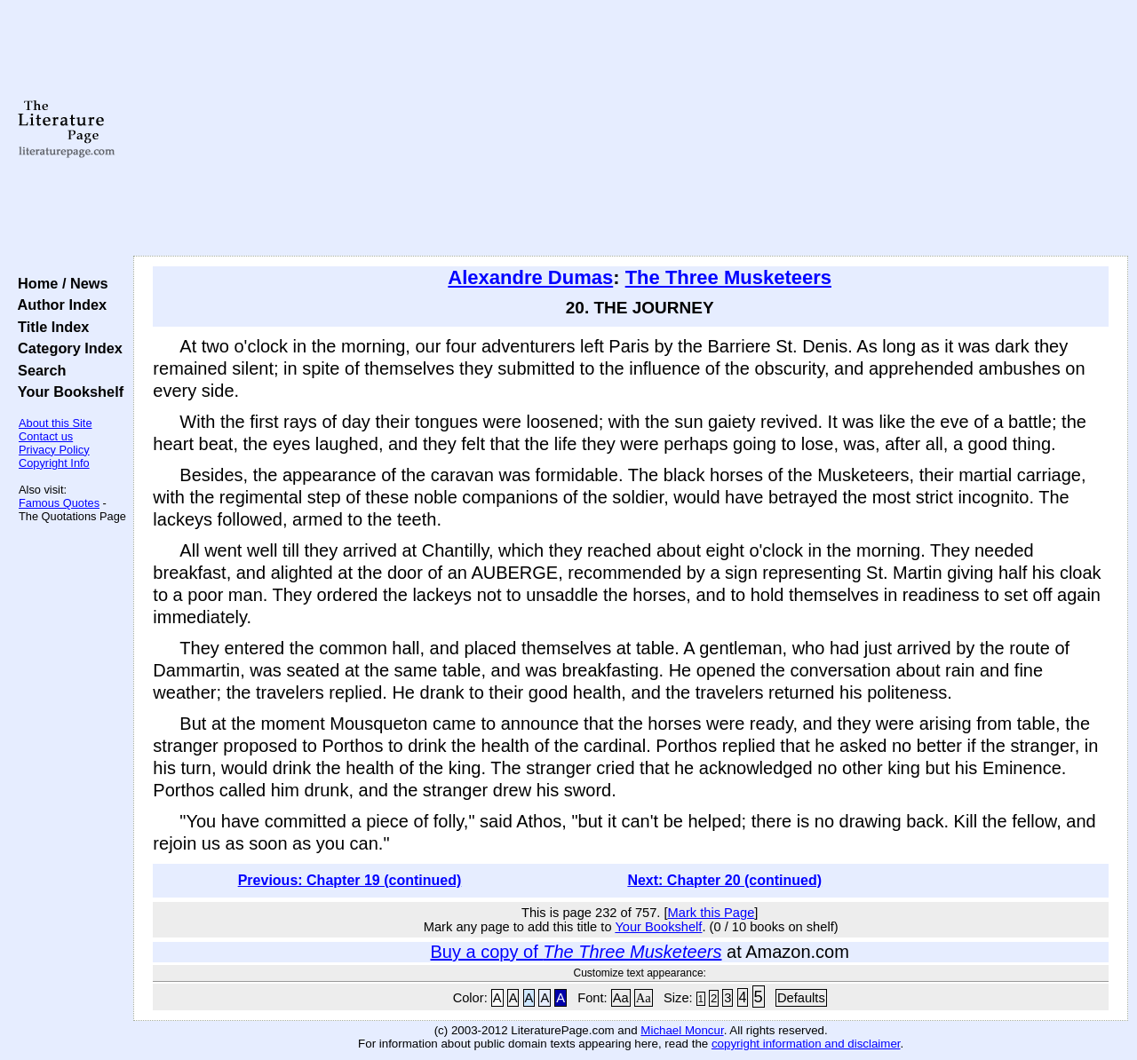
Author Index (58, 304)
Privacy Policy (54, 449)
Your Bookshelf (66, 391)
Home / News (59, 283)
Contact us (46, 436)
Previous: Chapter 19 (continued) (350, 880)
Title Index (49, 327)
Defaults (801, 998)
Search (38, 370)
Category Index (66, 348)
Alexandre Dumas (530, 277)
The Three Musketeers (728, 277)
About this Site (55, 423)
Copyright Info (54, 463)
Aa (621, 998)
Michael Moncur (681, 1030)
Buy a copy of (576, 951)
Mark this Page (711, 913)
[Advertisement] (631, 128)
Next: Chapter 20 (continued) (724, 880)
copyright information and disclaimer (806, 1043)
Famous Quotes (59, 503)
